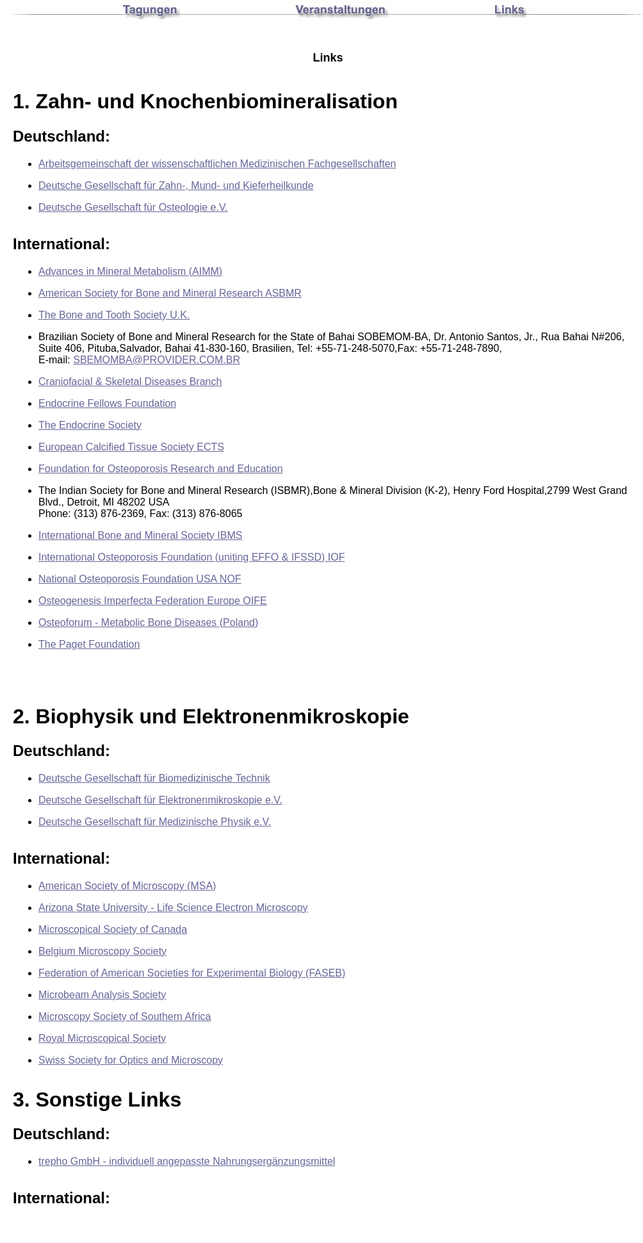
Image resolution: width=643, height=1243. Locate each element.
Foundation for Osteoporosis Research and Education (160, 468)
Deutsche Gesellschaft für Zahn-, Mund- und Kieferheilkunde (176, 185)
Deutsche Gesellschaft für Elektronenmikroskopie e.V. (160, 799)
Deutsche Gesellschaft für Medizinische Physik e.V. (154, 821)
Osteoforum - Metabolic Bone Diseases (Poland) (148, 622)
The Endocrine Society (90, 425)
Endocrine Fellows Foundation (107, 403)
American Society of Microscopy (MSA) (127, 885)
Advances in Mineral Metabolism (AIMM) (130, 271)
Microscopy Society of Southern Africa (124, 1016)
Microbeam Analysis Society (102, 994)
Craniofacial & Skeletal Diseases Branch (130, 381)
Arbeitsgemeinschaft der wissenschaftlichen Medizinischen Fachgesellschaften (217, 163)
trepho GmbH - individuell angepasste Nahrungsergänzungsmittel (186, 1161)
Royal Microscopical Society (102, 1038)
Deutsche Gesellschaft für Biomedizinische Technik (154, 778)
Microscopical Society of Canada (112, 929)
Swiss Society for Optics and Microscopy (130, 1060)
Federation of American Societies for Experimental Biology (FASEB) (191, 972)
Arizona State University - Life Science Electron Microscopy (173, 907)
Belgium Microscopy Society (102, 951)
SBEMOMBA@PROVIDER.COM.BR (156, 359)
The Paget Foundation (89, 644)
